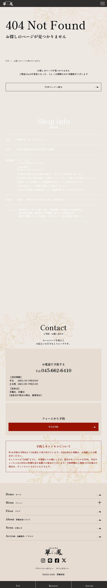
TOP (7, 61)
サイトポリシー (62, 568)
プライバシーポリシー (44, 568)
